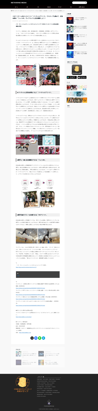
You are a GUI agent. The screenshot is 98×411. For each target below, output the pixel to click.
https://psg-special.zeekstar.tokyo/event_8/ (26, 267)
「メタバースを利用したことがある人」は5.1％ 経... (80, 19)
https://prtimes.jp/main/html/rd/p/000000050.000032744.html (30, 305)
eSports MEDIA (48, 386)
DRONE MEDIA (40, 388)
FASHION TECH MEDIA (41, 396)
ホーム (16, 7)
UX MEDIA (53, 386)
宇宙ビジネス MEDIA (50, 383)
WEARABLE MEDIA (56, 392)
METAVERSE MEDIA (19, 3)
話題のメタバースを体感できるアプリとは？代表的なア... (80, 28)
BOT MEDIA (43, 383)
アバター (60, 7)
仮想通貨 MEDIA (49, 390)
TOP (18, 275)
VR (38, 7)
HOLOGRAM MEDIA (41, 392)
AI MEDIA (39, 383)
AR (27, 7)
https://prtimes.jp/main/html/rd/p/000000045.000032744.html (30, 299)
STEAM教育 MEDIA (40, 386)
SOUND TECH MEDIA (48, 388)
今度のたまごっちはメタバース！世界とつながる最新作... (80, 53)
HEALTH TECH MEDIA (48, 394)
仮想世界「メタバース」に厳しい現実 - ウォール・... (80, 35)
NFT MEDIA (55, 390)
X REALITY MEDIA (40, 384)
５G (71, 7)
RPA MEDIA (58, 379)
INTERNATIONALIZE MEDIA (42, 381)
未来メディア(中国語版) (41, 390)
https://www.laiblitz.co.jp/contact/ (23, 316)
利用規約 (51, 409)
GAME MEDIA (39, 379)
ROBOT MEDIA (52, 379)
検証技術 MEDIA (40, 394)
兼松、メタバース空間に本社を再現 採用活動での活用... (80, 45)
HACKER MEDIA (48, 392)
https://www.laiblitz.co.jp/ (25, 332)
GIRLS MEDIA (45, 379)
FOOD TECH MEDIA (52, 381)
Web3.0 (49, 7)
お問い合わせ (82, 7)
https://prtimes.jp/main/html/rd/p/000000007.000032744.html (30, 288)
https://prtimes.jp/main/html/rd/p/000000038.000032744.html (30, 294)
